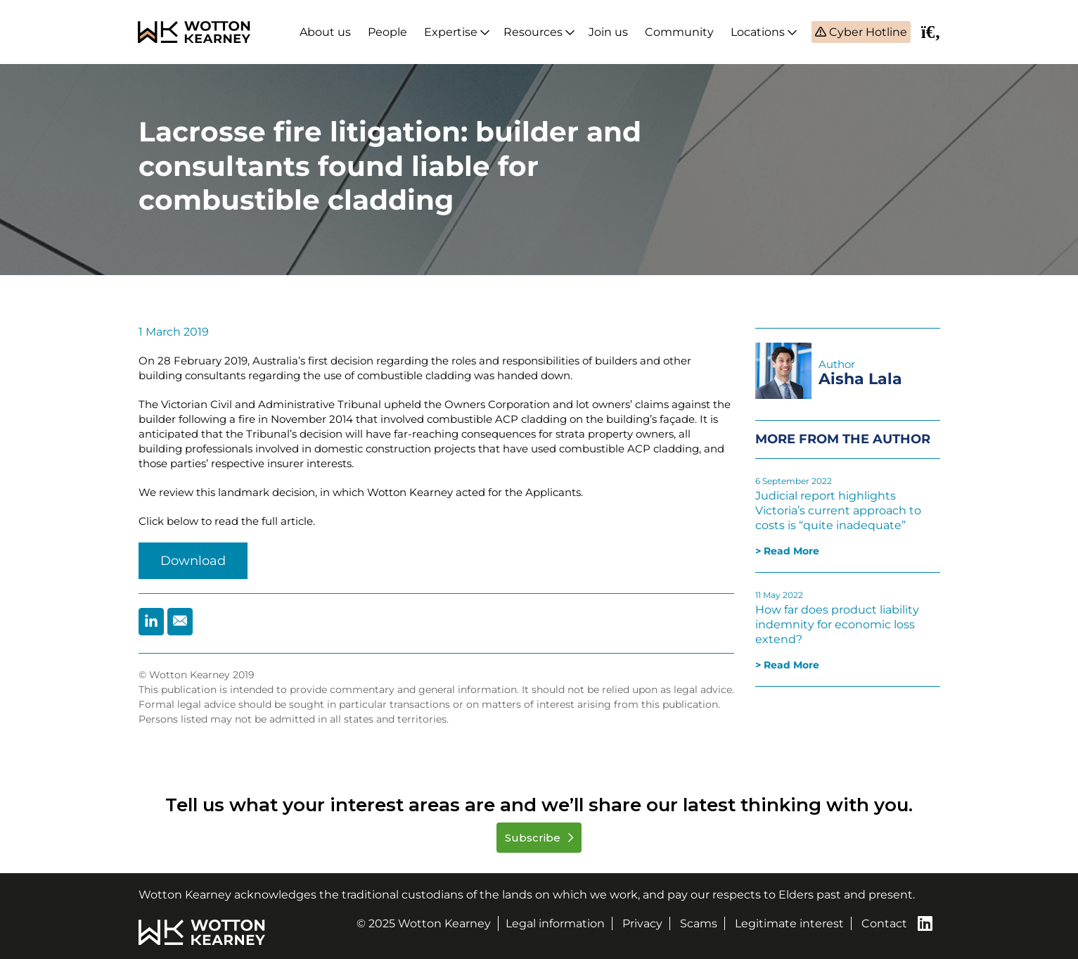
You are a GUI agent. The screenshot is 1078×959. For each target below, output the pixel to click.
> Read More (787, 551)
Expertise (450, 32)
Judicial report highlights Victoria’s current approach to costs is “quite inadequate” (838, 510)
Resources (533, 32)
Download (193, 561)
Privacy (642, 923)
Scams (698, 923)
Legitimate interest (789, 923)
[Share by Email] (180, 621)
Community (679, 32)
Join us (608, 32)
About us (325, 32)
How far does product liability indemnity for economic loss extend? (837, 624)
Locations (758, 32)
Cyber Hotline (866, 32)
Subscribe (534, 837)
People (387, 32)
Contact (884, 923)
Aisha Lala (860, 378)
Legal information (555, 923)
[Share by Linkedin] (151, 621)
